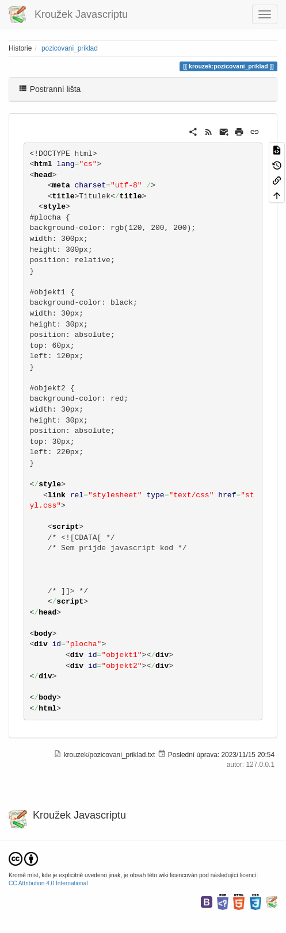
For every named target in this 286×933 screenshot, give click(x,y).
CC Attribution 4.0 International (48, 883)
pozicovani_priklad (69, 48)
